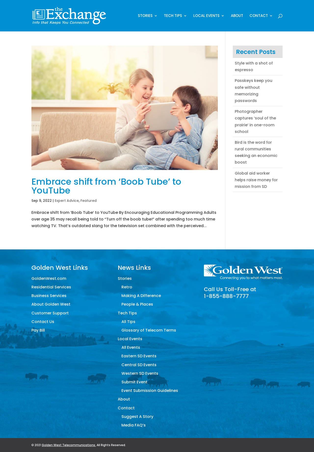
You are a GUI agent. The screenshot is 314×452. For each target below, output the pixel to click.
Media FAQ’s (133, 425)
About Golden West (50, 304)
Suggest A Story (137, 416)
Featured (88, 200)
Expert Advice (67, 200)
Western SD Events (139, 373)
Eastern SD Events (139, 356)
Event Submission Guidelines (149, 390)
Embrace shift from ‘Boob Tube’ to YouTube (106, 186)
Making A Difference (141, 295)
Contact (258, 16)
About (237, 16)
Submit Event (134, 382)
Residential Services (51, 287)
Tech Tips (173, 16)
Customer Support (50, 313)
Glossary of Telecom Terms (148, 330)
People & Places (137, 304)
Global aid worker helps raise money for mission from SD (256, 179)
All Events (130, 347)
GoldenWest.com (48, 278)
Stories (145, 16)
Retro (126, 287)
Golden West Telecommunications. (69, 445)
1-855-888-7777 (226, 296)
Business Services (48, 295)
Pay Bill (38, 330)
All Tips (128, 321)
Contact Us (42, 321)
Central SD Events (139, 365)
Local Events (206, 16)
